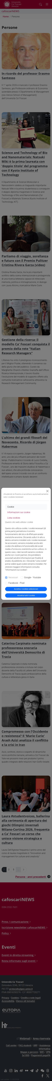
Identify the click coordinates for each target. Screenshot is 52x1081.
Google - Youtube (32, 577)
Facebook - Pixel (16, 583)
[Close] (47, 491)
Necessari (13, 577)
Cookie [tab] (10, 507)
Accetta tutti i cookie (26, 595)
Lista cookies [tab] (13, 518)
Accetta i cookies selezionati (26, 589)
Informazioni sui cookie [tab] (18, 512)
